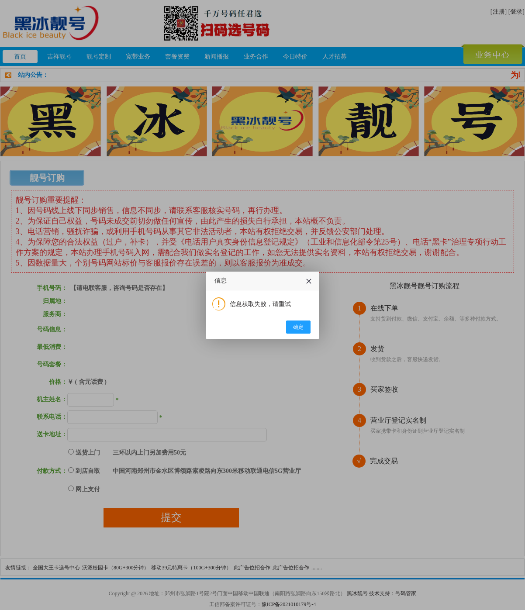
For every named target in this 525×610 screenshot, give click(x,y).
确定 (298, 327)
